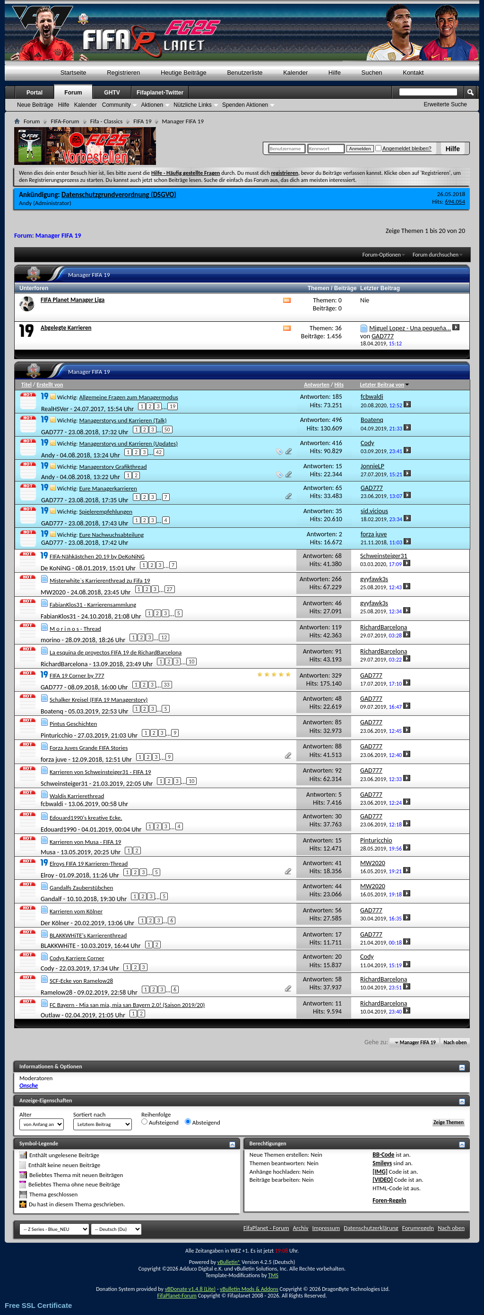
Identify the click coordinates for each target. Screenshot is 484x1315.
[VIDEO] (382, 1179)
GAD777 (52, 432)
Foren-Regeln (389, 1200)
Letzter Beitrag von (385, 384)
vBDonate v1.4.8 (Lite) (190, 1289)
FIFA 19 (142, 121)
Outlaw (50, 1015)
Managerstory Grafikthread (113, 466)
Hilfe (453, 149)
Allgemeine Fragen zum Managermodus (128, 397)
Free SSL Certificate (38, 1305)
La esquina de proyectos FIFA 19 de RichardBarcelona (116, 652)
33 (167, 684)
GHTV (112, 92)
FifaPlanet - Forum (266, 1227)
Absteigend (202, 1122)
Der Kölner (55, 923)
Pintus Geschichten (73, 723)
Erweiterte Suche (445, 104)
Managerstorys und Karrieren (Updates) (128, 443)
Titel (26, 384)
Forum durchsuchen (435, 254)
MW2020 (53, 592)
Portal (34, 92)
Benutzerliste (244, 72)
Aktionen (152, 105)
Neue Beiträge (35, 105)
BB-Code (383, 1154)
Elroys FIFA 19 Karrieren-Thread (89, 863)
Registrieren (123, 72)
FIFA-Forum (65, 121)
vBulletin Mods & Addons (249, 1289)
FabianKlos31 (58, 616)
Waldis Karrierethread (77, 795)
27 (170, 589)
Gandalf (51, 899)
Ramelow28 (56, 992)
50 (167, 429)
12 (164, 637)
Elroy (47, 875)
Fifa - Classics (106, 121)
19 (172, 406)
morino (50, 640)
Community (116, 105)
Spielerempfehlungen (105, 511)
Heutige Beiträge (184, 72)
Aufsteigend (160, 1122)
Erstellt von (49, 384)
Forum (73, 92)
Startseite (73, 72)
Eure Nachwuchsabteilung (111, 534)
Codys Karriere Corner (77, 958)
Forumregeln (418, 1227)
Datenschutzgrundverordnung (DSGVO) (118, 194)
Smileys (382, 1163)
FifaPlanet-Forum (176, 1295)
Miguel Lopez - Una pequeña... (410, 328)
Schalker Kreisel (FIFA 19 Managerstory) (98, 699)
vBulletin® (229, 1262)
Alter (25, 1114)
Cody (47, 968)
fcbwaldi (52, 804)
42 (159, 452)
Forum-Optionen (382, 254)
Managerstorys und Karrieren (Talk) (122, 420)
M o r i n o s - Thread (75, 628)
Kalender (295, 72)
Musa (48, 852)
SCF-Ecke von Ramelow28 (81, 980)
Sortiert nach (89, 1114)
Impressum (326, 1227)
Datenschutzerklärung (371, 1227)
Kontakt (413, 72)
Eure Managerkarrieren (108, 488)
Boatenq (52, 711)
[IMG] (380, 1171)
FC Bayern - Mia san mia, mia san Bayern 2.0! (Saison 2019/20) (127, 1004)
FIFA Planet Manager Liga (72, 299)
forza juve (54, 760)
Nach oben (455, 1043)
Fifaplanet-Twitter (160, 92)
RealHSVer (55, 409)
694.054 (455, 201)
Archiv (301, 1227)
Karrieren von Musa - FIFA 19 (85, 841)
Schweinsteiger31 (64, 784)
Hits (339, 384)
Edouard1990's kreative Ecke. (86, 817)
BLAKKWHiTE (58, 946)
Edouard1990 (59, 829)
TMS (273, 1275)
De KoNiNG (55, 568)
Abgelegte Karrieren (66, 327)
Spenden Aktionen (245, 105)
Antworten (316, 384)
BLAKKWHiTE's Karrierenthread (88, 935)
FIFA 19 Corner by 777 (77, 675)
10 (191, 661)
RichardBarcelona (64, 664)
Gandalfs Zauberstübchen (81, 887)
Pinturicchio (57, 735)
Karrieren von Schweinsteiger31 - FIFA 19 (100, 771)
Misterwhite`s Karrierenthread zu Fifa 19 (100, 580)
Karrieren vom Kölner (76, 911)
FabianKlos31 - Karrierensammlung (93, 604)
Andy (25, 202)
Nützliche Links (192, 105)
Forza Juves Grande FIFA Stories (89, 747)
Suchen (372, 72)
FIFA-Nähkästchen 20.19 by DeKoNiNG (97, 556)
